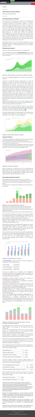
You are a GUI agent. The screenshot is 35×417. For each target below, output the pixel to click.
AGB (9, 414)
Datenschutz (12, 414)
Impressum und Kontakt (17, 414)
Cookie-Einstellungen (24, 414)
